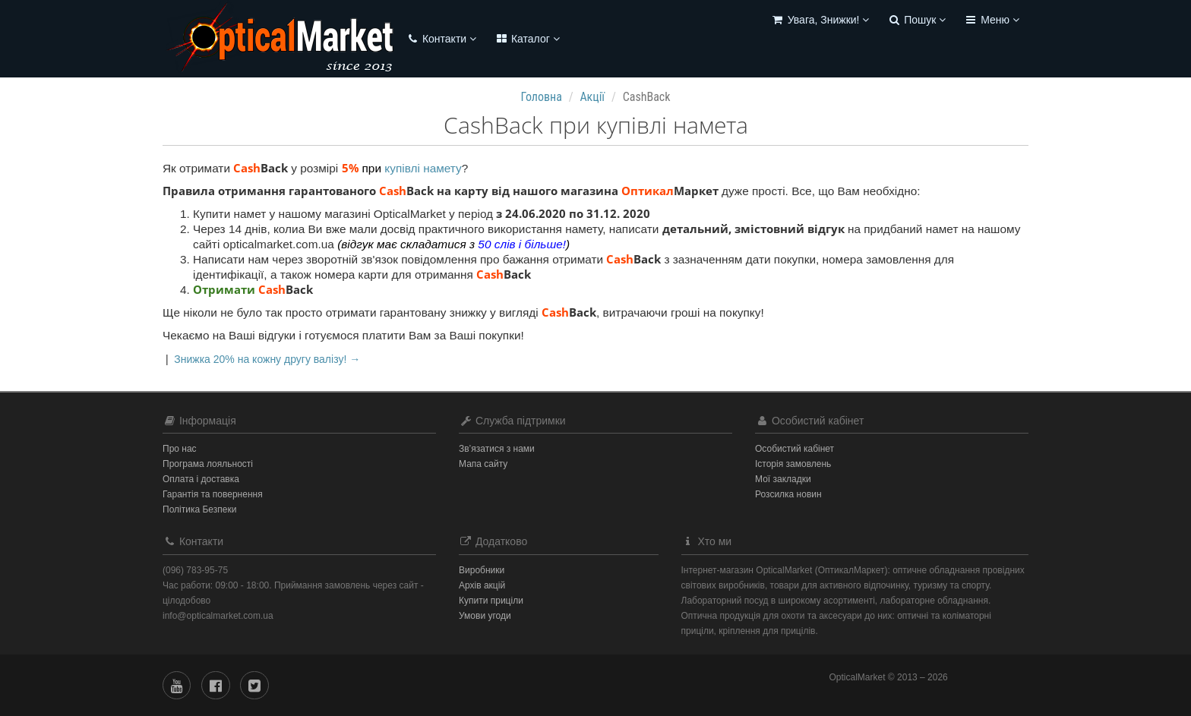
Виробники (481, 570)
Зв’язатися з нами (497, 448)
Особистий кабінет (794, 448)
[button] (820, 21)
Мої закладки (783, 479)
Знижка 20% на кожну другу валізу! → (267, 359)
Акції (592, 97)
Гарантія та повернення (213, 494)
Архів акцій (482, 585)
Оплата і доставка (201, 479)
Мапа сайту (483, 464)
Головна (541, 97)
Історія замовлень (793, 464)
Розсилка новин (788, 494)
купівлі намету (422, 168)
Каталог (527, 39)
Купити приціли (491, 600)
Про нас (180, 448)
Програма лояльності (208, 464)
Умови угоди (485, 615)
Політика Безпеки (199, 509)
